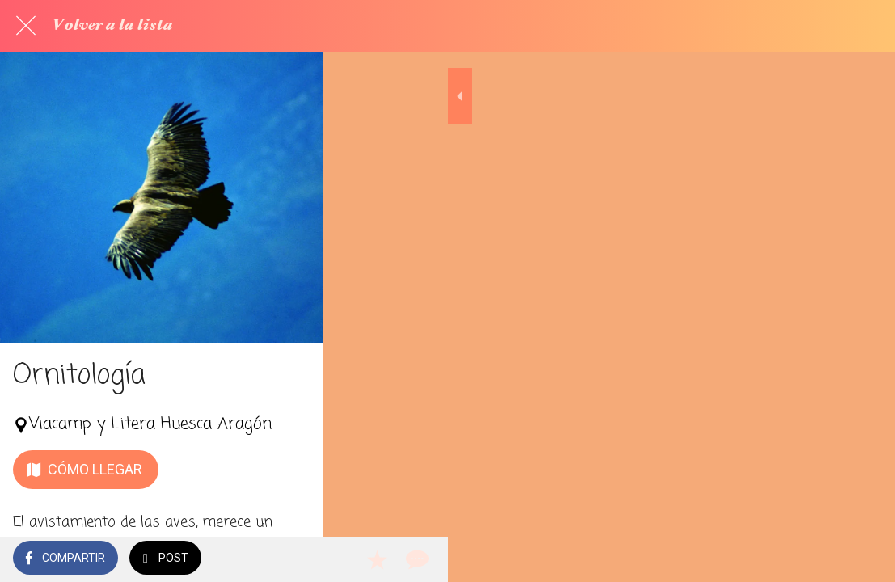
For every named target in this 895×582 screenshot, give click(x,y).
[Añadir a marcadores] (823, 559)
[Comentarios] (862, 559)
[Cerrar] (26, 26)
